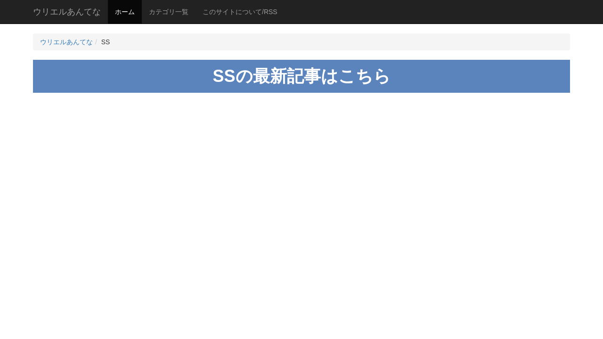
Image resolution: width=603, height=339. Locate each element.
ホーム (125, 12)
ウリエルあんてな (67, 11)
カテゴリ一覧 (168, 12)
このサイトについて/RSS (240, 12)
